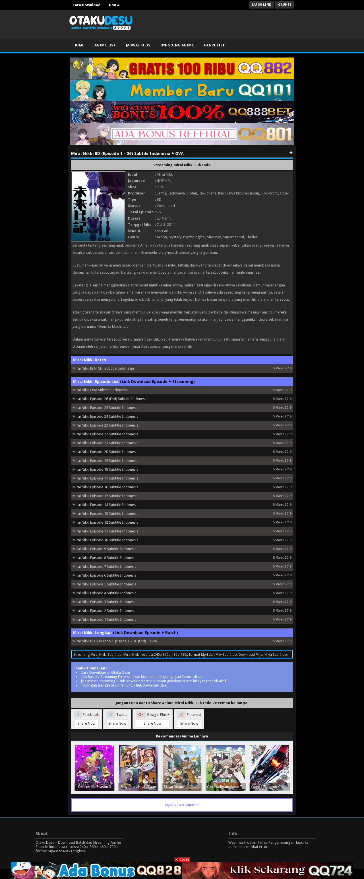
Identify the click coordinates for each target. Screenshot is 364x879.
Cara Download (86, 5)
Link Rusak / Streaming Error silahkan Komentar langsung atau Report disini (141, 677)
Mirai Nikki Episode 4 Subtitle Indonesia (104, 593)
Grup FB (284, 5)
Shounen (214, 237)
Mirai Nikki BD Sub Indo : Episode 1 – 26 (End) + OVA (115, 641)
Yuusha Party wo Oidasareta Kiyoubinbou (270, 787)
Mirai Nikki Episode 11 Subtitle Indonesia (105, 531)
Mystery (175, 237)
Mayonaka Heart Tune (138, 787)
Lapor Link (261, 5)
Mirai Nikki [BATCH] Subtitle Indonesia (103, 368)
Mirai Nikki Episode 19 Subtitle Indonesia (105, 460)
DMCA (114, 5)
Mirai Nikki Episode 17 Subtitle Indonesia (105, 478)
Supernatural (233, 237)
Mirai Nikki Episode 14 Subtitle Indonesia (105, 505)
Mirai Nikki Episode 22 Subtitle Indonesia (105, 434)
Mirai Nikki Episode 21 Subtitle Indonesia (105, 443)
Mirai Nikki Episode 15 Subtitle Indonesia (105, 496)
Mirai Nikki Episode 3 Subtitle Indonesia (104, 602)
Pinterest (189, 719)
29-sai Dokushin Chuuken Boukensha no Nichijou (182, 787)
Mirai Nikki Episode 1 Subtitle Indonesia (104, 619)
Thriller (251, 237)
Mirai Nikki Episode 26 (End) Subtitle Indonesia (110, 399)
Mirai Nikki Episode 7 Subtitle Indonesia (104, 566)
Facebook (86, 719)
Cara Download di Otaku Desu (105, 672)
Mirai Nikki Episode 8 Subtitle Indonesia (104, 558)
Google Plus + (152, 719)
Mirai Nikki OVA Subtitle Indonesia (100, 390)
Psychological (194, 237)
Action (162, 237)
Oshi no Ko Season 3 (94, 787)
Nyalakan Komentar (182, 805)
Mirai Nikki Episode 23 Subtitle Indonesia (105, 425)
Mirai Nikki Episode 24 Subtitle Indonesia (105, 416)
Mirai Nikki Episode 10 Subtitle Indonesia (105, 540)
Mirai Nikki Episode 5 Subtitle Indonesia (104, 584)
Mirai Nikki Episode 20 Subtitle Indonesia (105, 452)
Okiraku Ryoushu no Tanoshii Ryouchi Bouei (226, 787)
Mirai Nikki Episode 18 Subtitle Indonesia (105, 469)
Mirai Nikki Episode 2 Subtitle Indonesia (104, 610)
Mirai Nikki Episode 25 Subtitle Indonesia (105, 407)
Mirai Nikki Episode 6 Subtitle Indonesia (104, 575)
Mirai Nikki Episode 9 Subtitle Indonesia (104, 549)
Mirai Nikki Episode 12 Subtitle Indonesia (105, 522)
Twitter (117, 719)
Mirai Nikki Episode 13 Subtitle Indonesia (105, 513)
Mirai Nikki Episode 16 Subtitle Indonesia (105, 487)
